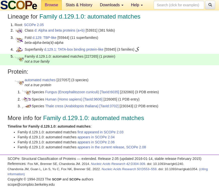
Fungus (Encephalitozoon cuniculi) (72, 92)
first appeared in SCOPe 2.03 (100, 132)
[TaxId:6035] (109, 92)
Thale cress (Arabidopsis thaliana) (72, 106)
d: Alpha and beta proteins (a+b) (59, 30)
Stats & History (79, 5)
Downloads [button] (111, 5)
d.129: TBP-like (44, 38)
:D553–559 (129, 169)
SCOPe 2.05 (34, 25)
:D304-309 (118, 164)
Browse (51, 5)
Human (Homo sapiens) (63, 99)
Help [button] (137, 5)
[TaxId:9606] (92, 99)
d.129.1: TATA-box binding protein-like (74, 49)
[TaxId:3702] (108, 106)
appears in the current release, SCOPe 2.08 (111, 147)
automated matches (40, 80)
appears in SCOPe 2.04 (96, 137)
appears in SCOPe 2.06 (96, 142)
